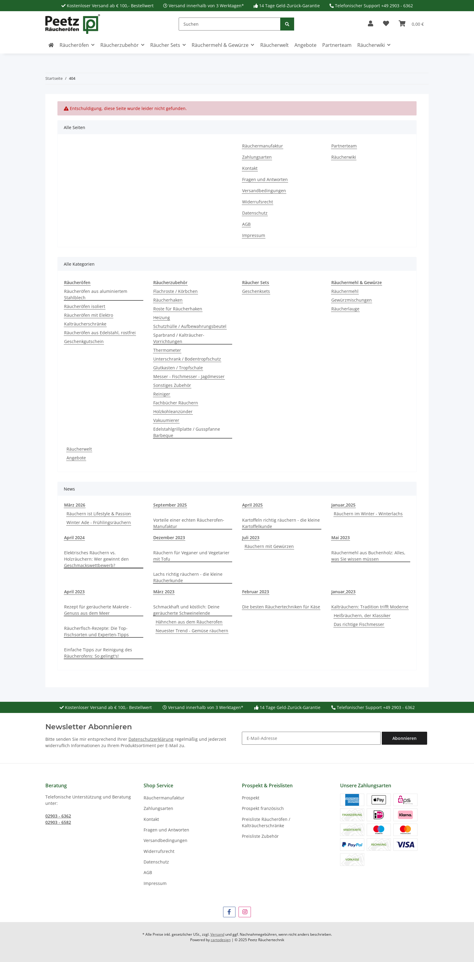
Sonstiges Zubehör (172, 385)
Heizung (161, 317)
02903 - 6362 (58, 816)
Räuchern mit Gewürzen (269, 546)
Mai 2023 (340, 537)
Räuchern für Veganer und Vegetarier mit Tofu (191, 556)
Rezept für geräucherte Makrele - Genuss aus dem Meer (97, 610)
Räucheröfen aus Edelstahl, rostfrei (100, 332)
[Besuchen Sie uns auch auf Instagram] (245, 912)
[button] (370, 23)
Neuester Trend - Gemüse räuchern (192, 630)
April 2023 (74, 591)
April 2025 (252, 505)
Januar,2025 (343, 505)
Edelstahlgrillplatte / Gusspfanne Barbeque (186, 432)
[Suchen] (230, 24)
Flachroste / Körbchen (175, 291)
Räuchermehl (345, 291)
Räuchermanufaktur (262, 146)
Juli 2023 (250, 537)
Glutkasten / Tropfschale (178, 368)
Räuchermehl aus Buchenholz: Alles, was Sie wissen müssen (368, 556)
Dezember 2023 (169, 537)
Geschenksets (256, 291)
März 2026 (74, 505)
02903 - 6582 (58, 822)
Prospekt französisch (263, 808)
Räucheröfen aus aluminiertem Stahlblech (95, 294)
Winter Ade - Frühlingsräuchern (99, 522)
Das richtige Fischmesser (359, 624)
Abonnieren (404, 738)
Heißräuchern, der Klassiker (362, 615)
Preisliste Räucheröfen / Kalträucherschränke (266, 822)
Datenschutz (255, 213)
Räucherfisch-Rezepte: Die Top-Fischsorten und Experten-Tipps (96, 631)
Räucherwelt (79, 449)
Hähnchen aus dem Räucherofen (189, 622)
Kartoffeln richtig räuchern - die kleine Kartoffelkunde (281, 523)
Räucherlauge (345, 309)
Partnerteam (337, 45)
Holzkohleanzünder (173, 411)
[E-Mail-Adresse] (311, 738)
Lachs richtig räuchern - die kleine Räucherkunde (187, 577)
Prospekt (250, 798)
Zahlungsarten (257, 157)
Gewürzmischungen (351, 300)
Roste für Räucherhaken (177, 309)
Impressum (253, 235)
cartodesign (221, 939)
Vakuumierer (166, 420)
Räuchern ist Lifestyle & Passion (99, 514)
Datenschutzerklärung (151, 739)
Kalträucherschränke (85, 324)
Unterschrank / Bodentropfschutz (187, 359)
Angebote (76, 458)
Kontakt (250, 168)
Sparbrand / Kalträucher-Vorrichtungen (178, 338)
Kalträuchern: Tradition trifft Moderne (369, 607)
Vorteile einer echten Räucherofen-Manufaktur (188, 523)
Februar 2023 (255, 591)
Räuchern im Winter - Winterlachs (368, 514)
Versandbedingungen (264, 190)
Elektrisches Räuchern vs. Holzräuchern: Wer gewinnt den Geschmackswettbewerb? (96, 559)
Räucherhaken (168, 300)
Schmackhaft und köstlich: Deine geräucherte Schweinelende (186, 610)
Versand (217, 934)
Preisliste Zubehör (260, 836)
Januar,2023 (343, 591)
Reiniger (161, 394)
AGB (246, 224)
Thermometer (167, 350)
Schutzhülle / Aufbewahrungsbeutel (189, 326)
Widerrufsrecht (257, 202)
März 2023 (163, 591)
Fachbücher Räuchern (175, 403)
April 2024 (74, 537)
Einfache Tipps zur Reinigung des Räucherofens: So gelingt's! (98, 653)
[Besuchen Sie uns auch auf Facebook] (229, 912)
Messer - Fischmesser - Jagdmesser (189, 376)
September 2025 (170, 505)
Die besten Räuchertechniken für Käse (281, 607)
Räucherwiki (343, 157)
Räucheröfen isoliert (84, 306)
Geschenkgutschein (84, 341)
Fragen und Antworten (265, 179)
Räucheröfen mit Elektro (88, 315)
